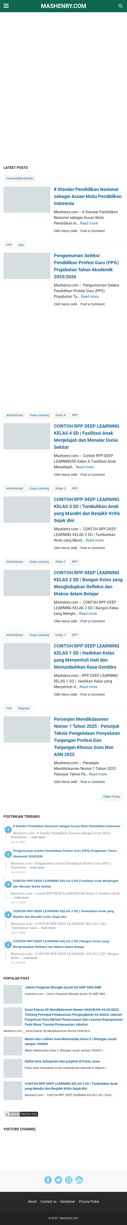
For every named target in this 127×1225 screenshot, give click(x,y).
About (32, 1201)
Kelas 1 (60, 635)
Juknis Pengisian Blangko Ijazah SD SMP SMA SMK (63, 987)
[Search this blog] (120, 6)
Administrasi (14, 415)
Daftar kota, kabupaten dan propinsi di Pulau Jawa (62, 1061)
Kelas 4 (60, 415)
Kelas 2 (60, 561)
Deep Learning (39, 415)
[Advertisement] (63, 52)
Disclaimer (67, 1201)
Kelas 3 (60, 488)
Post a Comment (92, 231)
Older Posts (111, 797)
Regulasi (24, 708)
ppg (20, 244)
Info (9, 244)
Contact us (48, 1201)
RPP (75, 415)
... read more (36, 837)
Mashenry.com (63, 6)
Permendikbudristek (19, 178)
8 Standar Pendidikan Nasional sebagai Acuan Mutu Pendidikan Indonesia (88, 196)
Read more (89, 223)
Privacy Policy (89, 1201)
